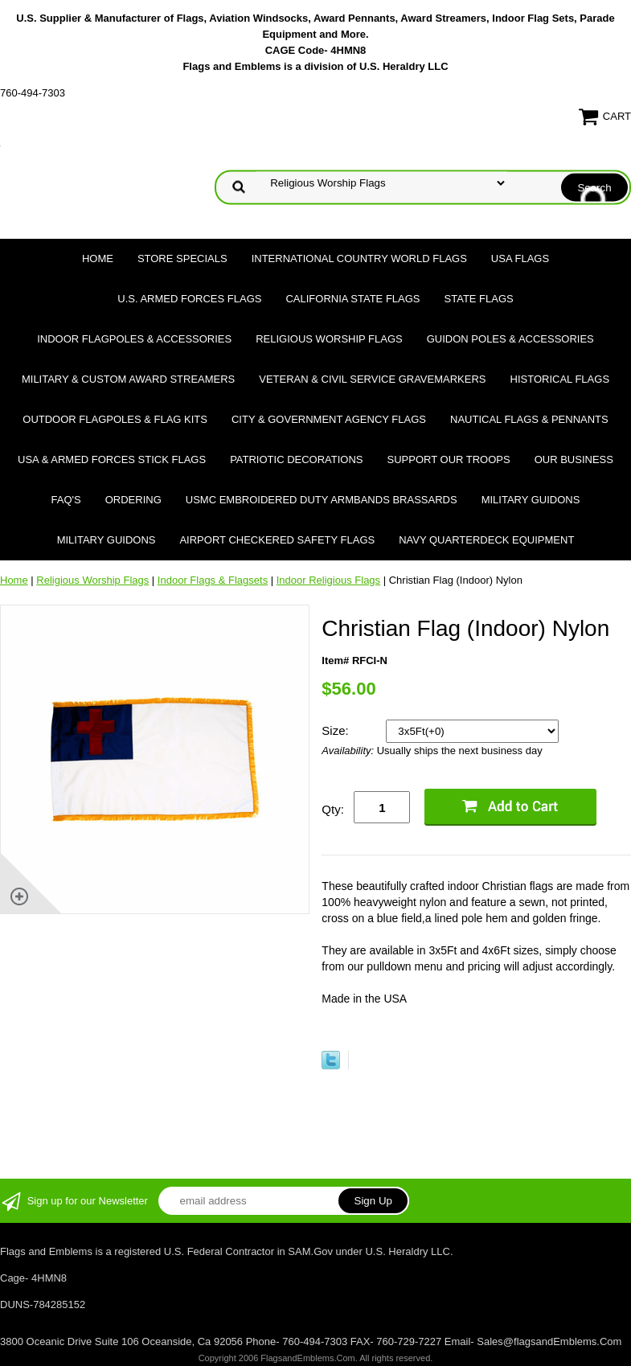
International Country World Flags (359, 258)
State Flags (479, 299)
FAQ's (66, 500)
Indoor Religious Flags (328, 580)
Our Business (574, 459)
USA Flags (520, 258)
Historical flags (560, 379)
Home (97, 258)
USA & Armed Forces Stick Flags (112, 459)
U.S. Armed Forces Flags (189, 299)
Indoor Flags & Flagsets (213, 580)
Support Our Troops (448, 459)
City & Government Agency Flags (329, 419)
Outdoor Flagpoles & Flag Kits (115, 419)
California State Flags (352, 299)
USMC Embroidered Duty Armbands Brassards (321, 500)
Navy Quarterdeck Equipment (486, 540)
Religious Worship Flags (329, 339)
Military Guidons (530, 500)
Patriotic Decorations (296, 459)
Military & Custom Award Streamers (128, 379)
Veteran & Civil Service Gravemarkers (372, 379)
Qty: (333, 809)
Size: (337, 730)
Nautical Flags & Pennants (529, 419)
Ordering (133, 500)
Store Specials (182, 258)
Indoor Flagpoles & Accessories (134, 339)
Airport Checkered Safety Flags (277, 540)
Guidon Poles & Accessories (510, 339)
